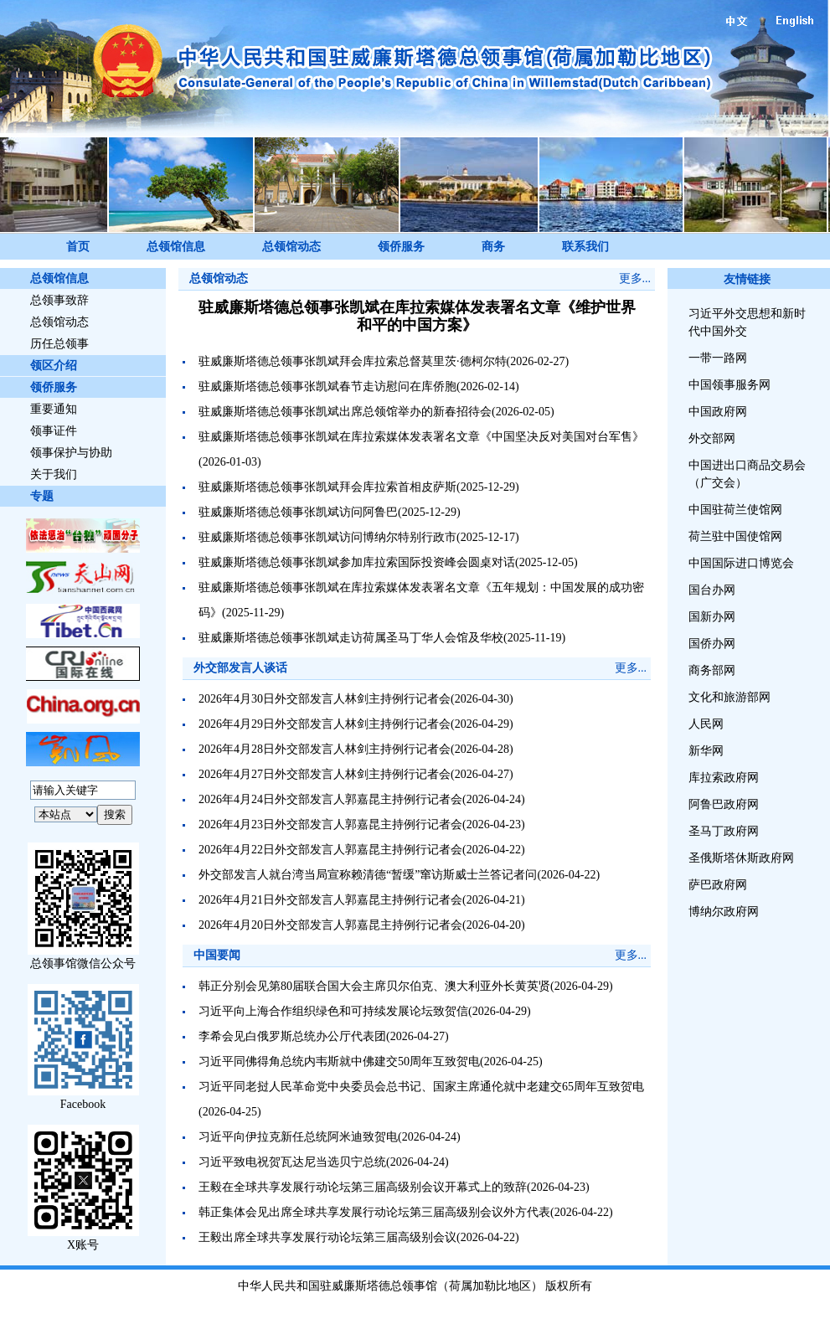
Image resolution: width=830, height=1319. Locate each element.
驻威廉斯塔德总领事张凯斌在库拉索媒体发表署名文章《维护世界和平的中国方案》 (417, 316)
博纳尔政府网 (723, 911)
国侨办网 (711, 643)
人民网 (706, 724)
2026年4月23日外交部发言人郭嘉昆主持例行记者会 (330, 824)
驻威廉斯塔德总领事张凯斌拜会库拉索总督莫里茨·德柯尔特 (352, 361)
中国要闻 (216, 955)
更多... (635, 278)
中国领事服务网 (729, 385)
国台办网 (711, 590)
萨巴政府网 (717, 884)
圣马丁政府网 (723, 831)
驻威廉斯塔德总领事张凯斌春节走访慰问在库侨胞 (327, 386)
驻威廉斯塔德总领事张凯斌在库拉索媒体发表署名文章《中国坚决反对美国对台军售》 (421, 436)
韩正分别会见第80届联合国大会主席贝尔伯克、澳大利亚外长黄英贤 (374, 986)
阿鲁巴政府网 (723, 804)
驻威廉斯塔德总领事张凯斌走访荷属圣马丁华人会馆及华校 (350, 637)
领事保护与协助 (71, 452)
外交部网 (711, 438)
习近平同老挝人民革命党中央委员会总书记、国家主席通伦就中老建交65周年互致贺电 (421, 1086)
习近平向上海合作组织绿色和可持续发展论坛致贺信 (333, 1011)
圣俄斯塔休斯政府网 (741, 858)
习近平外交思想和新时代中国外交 (747, 322)
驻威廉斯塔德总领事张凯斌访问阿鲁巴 (298, 512)
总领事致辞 (59, 300)
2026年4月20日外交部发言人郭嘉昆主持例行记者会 (330, 925)
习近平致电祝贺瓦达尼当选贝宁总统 (292, 1162)
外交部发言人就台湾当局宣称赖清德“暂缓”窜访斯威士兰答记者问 (367, 874)
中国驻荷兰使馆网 (735, 509)
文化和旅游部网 (729, 697)
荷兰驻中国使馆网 (735, 536)
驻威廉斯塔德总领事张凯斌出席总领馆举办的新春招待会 (345, 411)
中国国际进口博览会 (741, 563)
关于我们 (53, 474)
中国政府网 (717, 411)
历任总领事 (59, 343)
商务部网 (711, 670)
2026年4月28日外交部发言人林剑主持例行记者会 (324, 749)
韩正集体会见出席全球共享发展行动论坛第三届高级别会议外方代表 (374, 1212)
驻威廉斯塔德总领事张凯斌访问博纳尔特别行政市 (327, 537)
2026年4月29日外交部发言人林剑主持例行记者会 (324, 724)
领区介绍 (53, 365)
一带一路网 (717, 358)
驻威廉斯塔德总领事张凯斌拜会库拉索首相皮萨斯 (327, 487)
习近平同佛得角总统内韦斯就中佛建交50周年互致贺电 (339, 1061)
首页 (78, 246)
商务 (493, 246)
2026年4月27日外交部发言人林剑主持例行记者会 (324, 774)
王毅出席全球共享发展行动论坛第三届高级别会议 (327, 1237)
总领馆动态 (291, 246)
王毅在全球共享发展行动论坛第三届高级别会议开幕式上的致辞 (362, 1187)
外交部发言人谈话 (240, 668)
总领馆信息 (176, 246)
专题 (42, 496)
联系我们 (585, 246)
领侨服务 (401, 246)
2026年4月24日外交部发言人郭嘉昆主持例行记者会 (330, 799)
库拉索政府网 (723, 777)
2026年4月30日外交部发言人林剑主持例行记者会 (324, 699)
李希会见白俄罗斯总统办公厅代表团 (292, 1036)
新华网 (706, 751)
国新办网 (711, 617)
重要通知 (53, 409)
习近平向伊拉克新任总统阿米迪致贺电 (298, 1137)
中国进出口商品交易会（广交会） (747, 474)
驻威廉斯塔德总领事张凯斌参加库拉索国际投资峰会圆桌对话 (356, 562)
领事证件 (53, 431)
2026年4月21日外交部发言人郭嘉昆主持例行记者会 (330, 900)
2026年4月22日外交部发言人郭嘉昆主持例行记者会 (330, 849)
